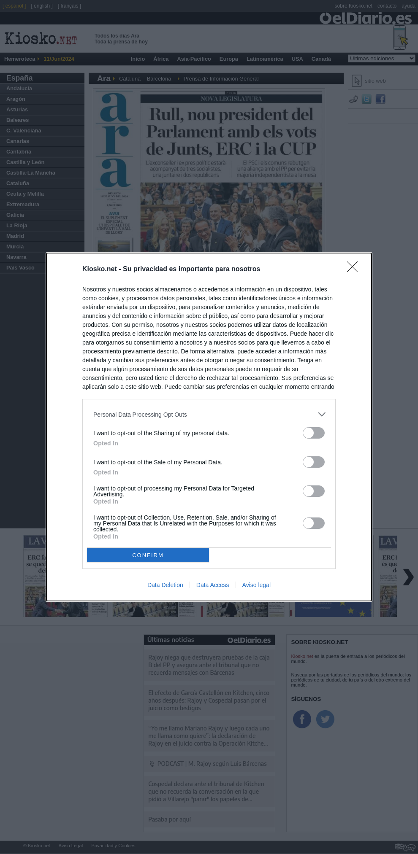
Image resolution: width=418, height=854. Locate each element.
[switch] (314, 433)
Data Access (212, 585)
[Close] (355, 269)
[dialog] (209, 427)
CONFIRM (148, 555)
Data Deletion (165, 585)
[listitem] (209, 414)
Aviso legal (256, 585)
